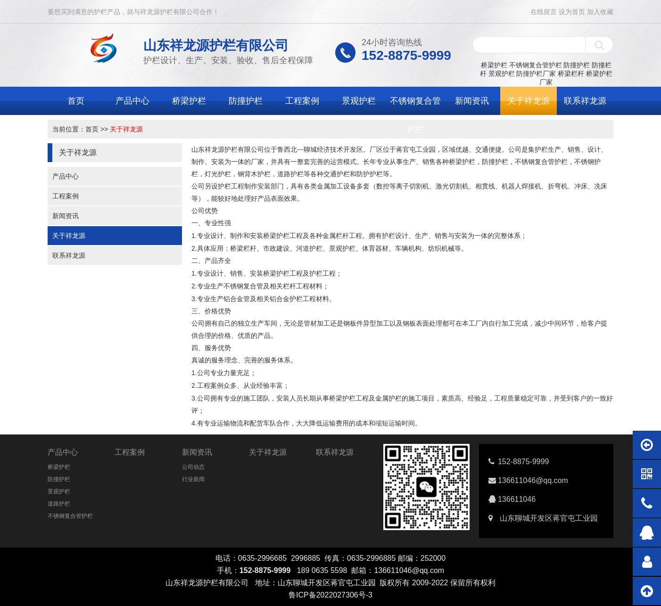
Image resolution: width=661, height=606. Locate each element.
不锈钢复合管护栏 (535, 65)
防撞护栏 (576, 65)
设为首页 (572, 12)
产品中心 (132, 101)
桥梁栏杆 (571, 73)
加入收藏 (600, 12)
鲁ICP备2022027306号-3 (330, 595)
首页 (75, 101)
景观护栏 (501, 73)
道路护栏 (59, 503)
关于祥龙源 (528, 101)
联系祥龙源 (585, 101)
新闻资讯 (472, 101)
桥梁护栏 (494, 65)
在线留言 (543, 12)
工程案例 (302, 101)
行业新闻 (193, 479)
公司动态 (193, 467)
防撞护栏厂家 (536, 73)
